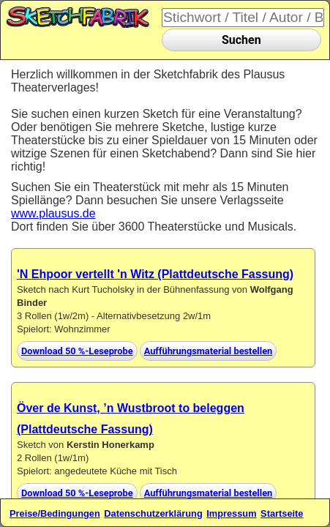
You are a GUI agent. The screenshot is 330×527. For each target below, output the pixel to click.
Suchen (241, 40)
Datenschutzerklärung (153, 513)
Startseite (281, 513)
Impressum (231, 513)
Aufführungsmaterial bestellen (208, 350)
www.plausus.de (53, 213)
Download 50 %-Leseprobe (77, 350)
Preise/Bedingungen (55, 513)
